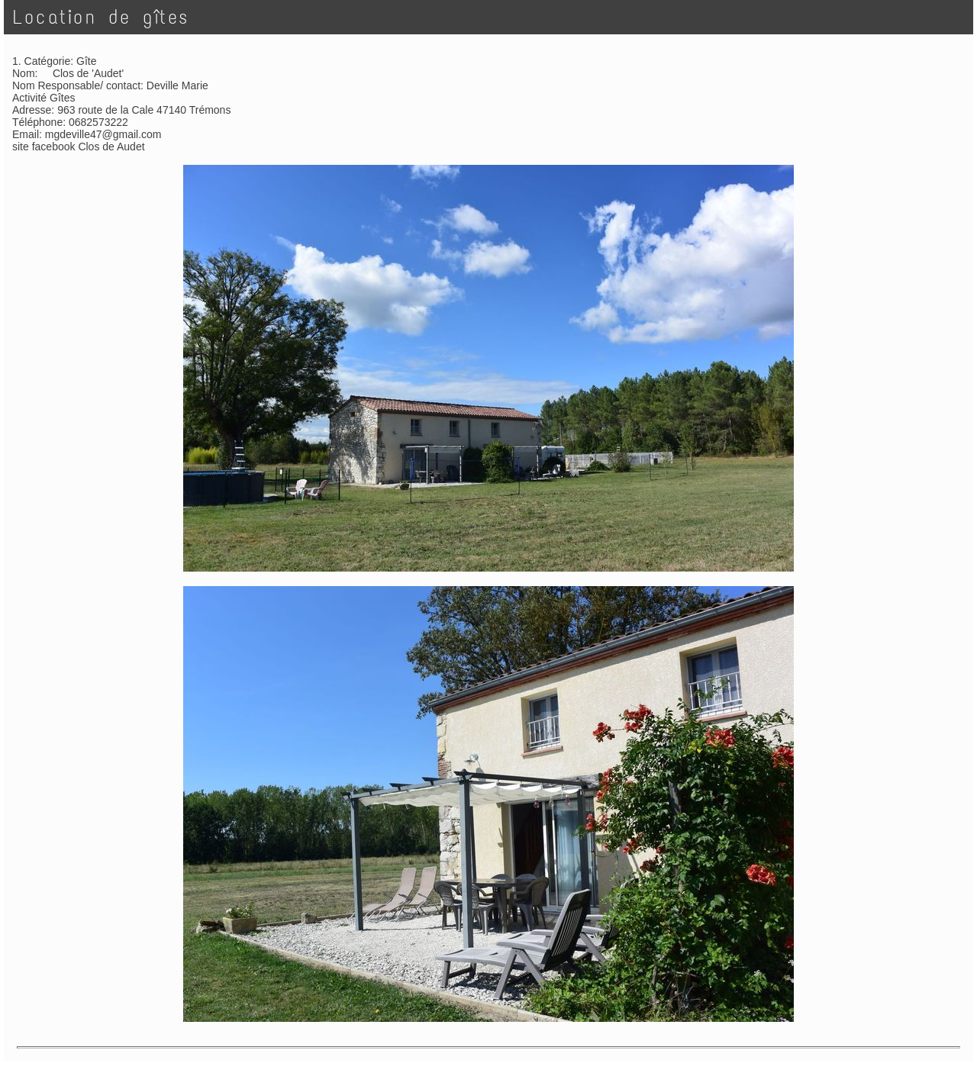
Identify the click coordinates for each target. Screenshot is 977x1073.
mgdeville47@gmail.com (103, 134)
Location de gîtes (101, 17)
